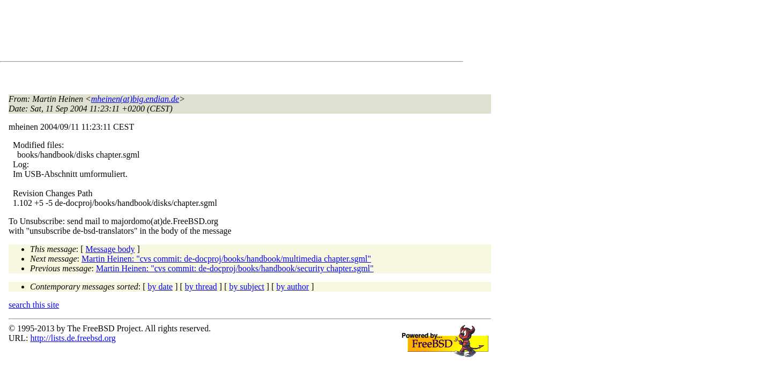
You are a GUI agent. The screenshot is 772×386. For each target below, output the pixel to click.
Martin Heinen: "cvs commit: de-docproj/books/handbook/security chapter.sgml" (235, 268)
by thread (201, 286)
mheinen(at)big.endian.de (135, 98)
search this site (34, 304)
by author (292, 286)
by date (160, 286)
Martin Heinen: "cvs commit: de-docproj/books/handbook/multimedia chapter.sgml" (226, 258)
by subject (246, 286)
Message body (110, 249)
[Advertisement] (204, 33)
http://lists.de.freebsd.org (72, 338)
